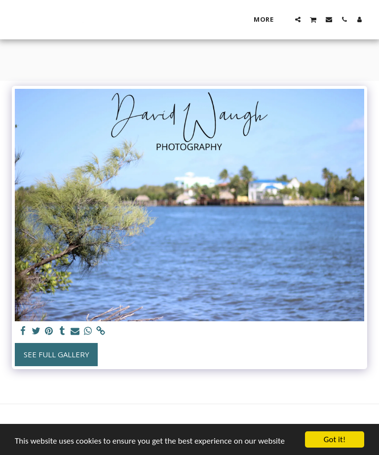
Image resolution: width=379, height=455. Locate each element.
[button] (298, 19)
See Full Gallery (56, 354)
